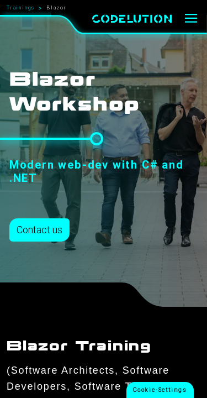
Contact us (39, 229)
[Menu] (191, 19)
